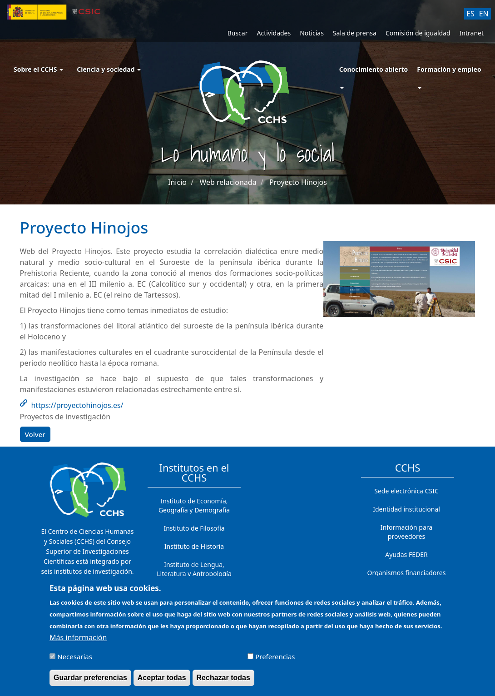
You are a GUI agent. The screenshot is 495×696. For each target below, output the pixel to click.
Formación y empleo (449, 69)
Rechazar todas (223, 682)
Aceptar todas (162, 682)
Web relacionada (227, 182)
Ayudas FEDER (406, 554)
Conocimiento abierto (373, 69)
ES (470, 14)
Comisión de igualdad (418, 33)
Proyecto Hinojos (298, 182)
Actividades (274, 33)
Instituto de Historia (194, 546)
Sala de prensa (354, 33)
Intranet (472, 33)
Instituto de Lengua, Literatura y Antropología (194, 569)
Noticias (312, 33)
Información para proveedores (406, 532)
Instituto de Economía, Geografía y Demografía (194, 505)
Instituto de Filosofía (193, 528)
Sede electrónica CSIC (406, 491)
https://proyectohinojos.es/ (77, 405)
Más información (78, 642)
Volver (35, 434)
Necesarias (74, 661)
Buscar (238, 33)
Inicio (177, 182)
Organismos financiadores (406, 572)
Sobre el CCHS (38, 69)
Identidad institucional (406, 509)
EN (484, 14)
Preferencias (275, 661)
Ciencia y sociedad (109, 69)
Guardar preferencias (90, 682)
